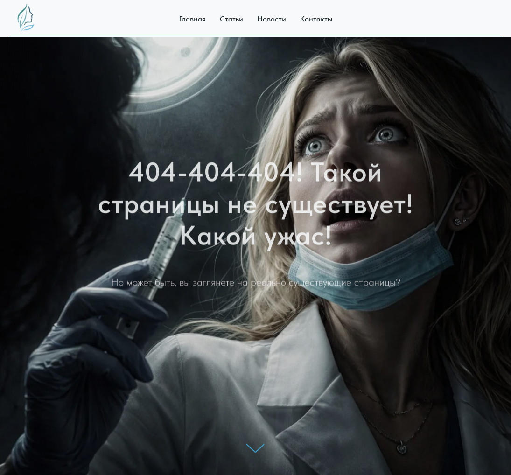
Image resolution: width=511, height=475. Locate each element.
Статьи (231, 18)
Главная (192, 18)
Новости (271, 18)
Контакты (316, 18)
